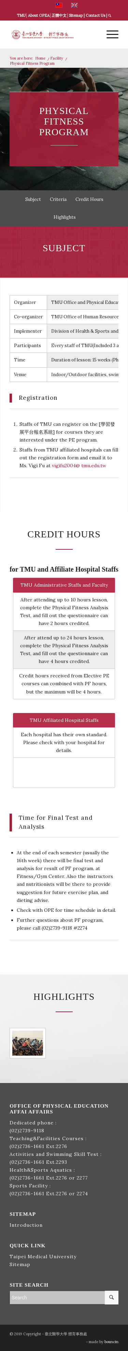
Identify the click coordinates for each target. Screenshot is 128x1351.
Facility (56, 58)
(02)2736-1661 (27, 1146)
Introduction (26, 1225)
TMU (21, 15)
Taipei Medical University (43, 1256)
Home (40, 58)
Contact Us (95, 15)
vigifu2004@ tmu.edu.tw (79, 465)
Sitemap (76, 15)
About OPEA (38, 15)
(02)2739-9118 (27, 1130)
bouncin (111, 1341)
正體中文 (59, 15)
